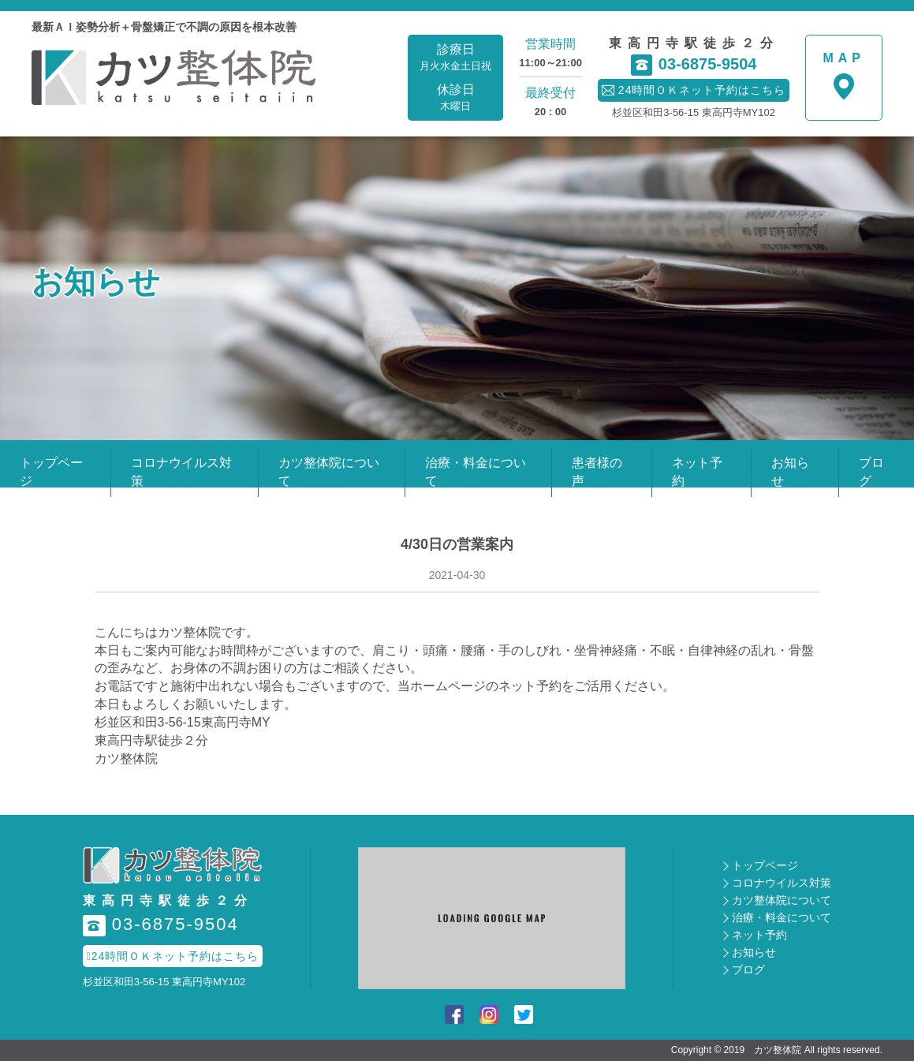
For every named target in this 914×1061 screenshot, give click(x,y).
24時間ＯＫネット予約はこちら (173, 956)
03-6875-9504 (694, 65)
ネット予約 (759, 934)
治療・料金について (781, 917)
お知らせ (754, 952)
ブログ (748, 969)
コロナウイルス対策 (781, 882)
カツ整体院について (781, 900)
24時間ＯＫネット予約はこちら (694, 90)
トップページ (765, 865)
